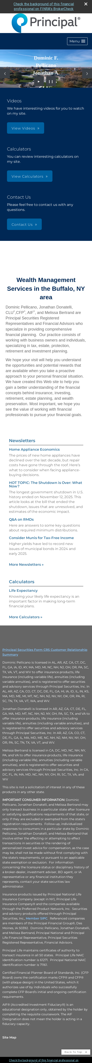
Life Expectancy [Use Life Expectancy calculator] (23, 590)
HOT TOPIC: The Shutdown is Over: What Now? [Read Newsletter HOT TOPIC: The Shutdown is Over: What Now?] (45, 484)
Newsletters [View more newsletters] (22, 440)
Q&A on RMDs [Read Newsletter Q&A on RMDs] (21, 519)
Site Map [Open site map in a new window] (9, 1037)
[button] (77, 41)
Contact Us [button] (22, 224)
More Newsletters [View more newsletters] (26, 564)
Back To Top (75, 1052)
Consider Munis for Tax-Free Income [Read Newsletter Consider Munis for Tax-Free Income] (41, 538)
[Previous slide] (5, 73)
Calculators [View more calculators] (21, 581)
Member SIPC (36, 918)
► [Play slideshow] (39, 81)
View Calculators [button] (27, 176)
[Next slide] (87, 73)
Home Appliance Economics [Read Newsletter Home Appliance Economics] (34, 449)
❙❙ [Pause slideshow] (51, 81)
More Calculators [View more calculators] (25, 617)
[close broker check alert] (86, 4)
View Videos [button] (23, 128)
